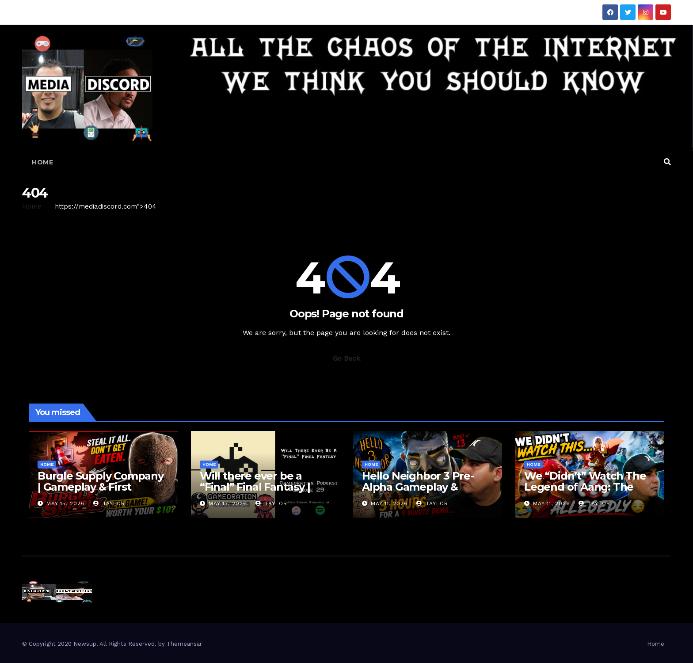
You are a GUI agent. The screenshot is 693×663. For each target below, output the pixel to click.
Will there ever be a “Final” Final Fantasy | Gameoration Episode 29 (263, 486)
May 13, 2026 (228, 503)
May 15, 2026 (65, 503)
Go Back (346, 358)
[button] (667, 162)
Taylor (109, 503)
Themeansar (184, 643)
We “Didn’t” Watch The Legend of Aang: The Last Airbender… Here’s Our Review (585, 492)
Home (42, 162)
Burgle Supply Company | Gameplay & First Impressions (101, 486)
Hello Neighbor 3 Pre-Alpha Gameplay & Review (418, 486)
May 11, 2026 (389, 503)
